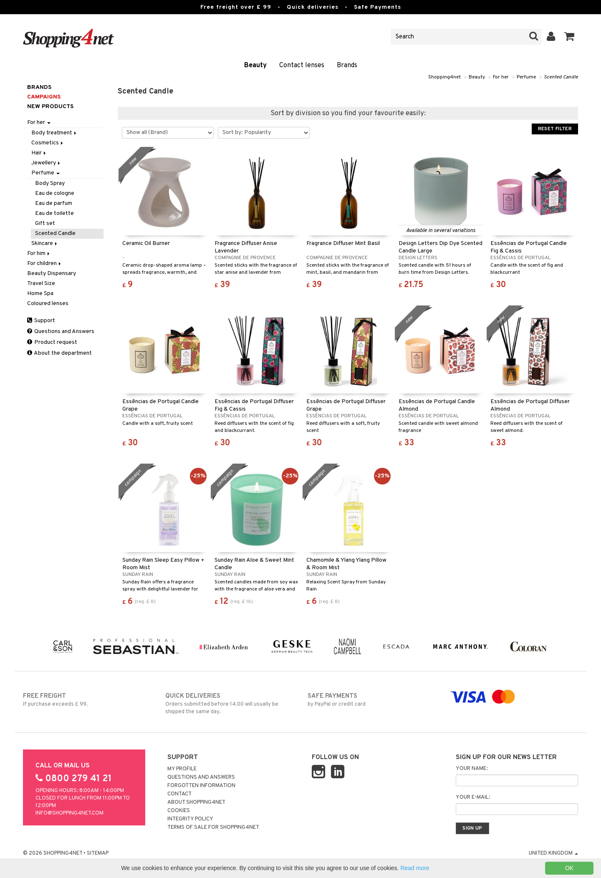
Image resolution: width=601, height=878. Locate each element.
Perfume (526, 77)
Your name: (471, 768)
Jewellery (46, 163)
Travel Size (41, 283)
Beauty (255, 65)
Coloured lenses (47, 303)
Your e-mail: (473, 797)
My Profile (182, 769)
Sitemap (98, 853)
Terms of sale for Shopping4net (213, 827)
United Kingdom (553, 853)
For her (501, 77)
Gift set (45, 223)
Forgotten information (201, 785)
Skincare (44, 243)
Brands (347, 65)
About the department (59, 353)
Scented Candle (561, 77)
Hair (39, 152)
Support (41, 320)
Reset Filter (555, 129)
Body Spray (50, 183)
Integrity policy (190, 819)
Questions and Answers (60, 331)
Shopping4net (444, 77)
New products (50, 106)
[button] (569, 37)
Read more (414, 868)
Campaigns (44, 97)
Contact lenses (301, 65)
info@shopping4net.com (69, 813)
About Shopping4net (196, 802)
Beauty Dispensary (51, 273)
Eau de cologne (54, 193)
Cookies (178, 810)
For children (44, 263)
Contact (179, 794)
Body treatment (54, 132)
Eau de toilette (54, 213)
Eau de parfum (53, 203)
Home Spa (40, 293)
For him (39, 253)
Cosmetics (47, 142)
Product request (52, 342)
